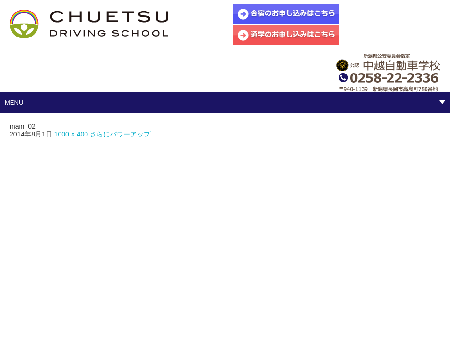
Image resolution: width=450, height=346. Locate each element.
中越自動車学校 (89, 24)
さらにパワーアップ (120, 134)
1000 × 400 (71, 134)
